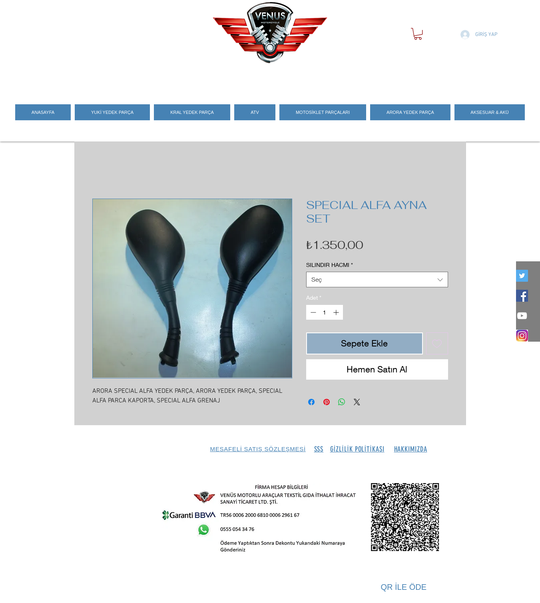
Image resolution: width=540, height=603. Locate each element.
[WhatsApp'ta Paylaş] (342, 402)
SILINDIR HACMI (329, 264)
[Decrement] (312, 312)
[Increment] (337, 312)
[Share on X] (357, 402)
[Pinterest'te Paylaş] (326, 402)
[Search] (457, 77)
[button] (418, 34)
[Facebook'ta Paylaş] (311, 402)
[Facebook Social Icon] (522, 296)
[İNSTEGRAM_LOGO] (522, 336)
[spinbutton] (324, 312)
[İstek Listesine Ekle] (437, 343)
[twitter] (522, 276)
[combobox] (377, 279)
